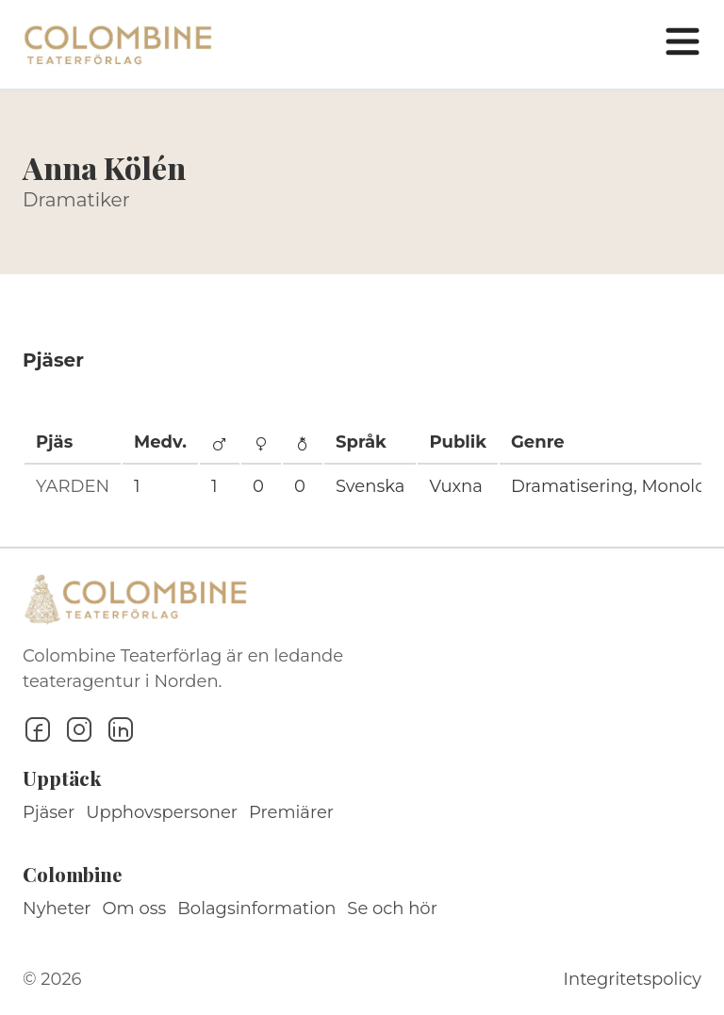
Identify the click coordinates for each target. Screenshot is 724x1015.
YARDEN (72, 486)
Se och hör (392, 908)
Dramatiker (76, 199)
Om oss (135, 908)
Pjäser (48, 812)
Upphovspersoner (162, 812)
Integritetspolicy (632, 979)
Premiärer (291, 812)
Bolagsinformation (256, 908)
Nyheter (57, 908)
